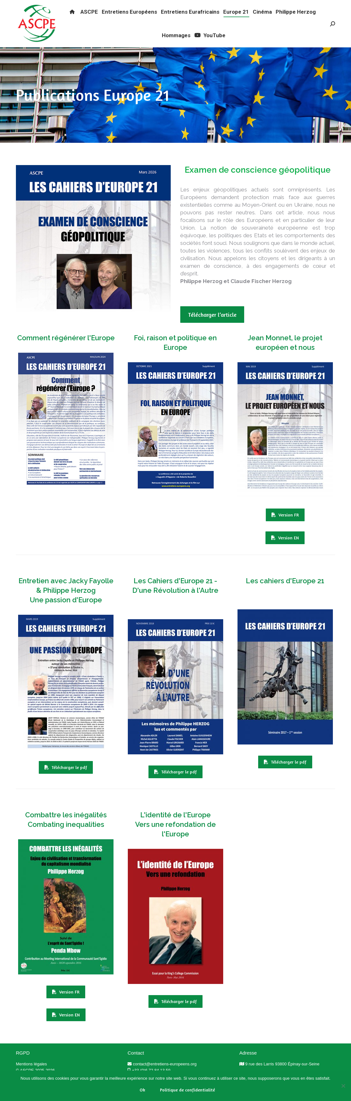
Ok (142, 1089)
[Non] (343, 1086)
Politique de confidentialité (187, 1089)
